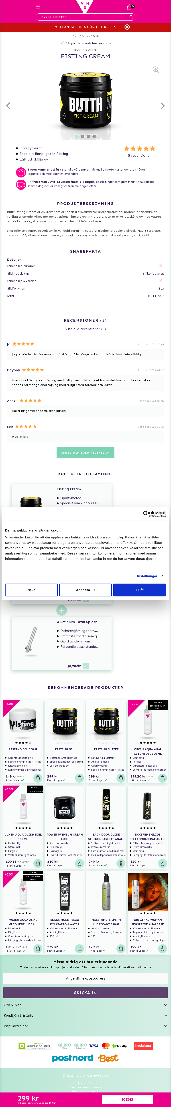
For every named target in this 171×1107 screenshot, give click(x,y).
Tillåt (140, 590)
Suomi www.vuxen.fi (85, 1091)
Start (76, 36)
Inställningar (147, 576)
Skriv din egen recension (85, 452)
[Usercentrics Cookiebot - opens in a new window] (146, 514)
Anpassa (85, 590)
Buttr (96, 36)
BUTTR (90, 50)
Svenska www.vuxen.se (85, 1087)
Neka (31, 590)
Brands (86, 36)
